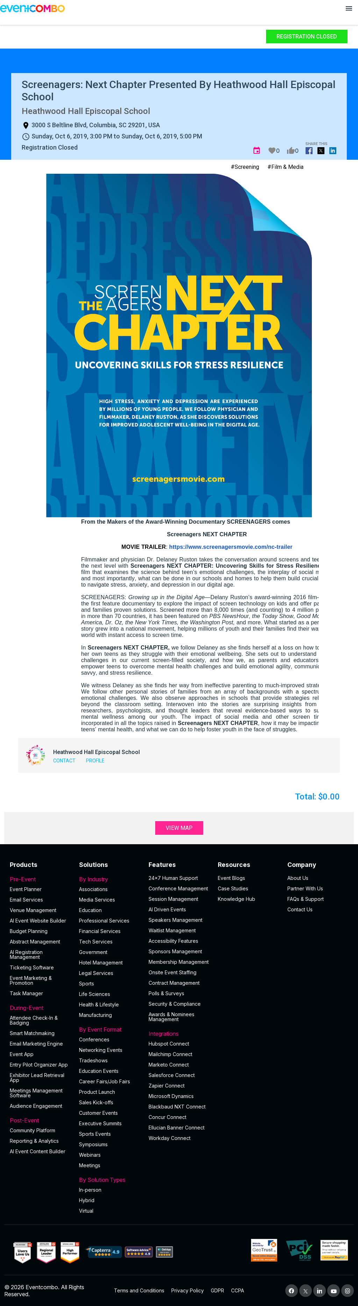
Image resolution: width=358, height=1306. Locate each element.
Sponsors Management (175, 951)
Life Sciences (94, 994)
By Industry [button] (109, 879)
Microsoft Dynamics (171, 1096)
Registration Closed (307, 36)
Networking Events (100, 1050)
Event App (22, 1054)
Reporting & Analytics (34, 1141)
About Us (297, 878)
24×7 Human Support (173, 878)
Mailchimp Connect (170, 1054)
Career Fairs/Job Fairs (104, 1081)
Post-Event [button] (40, 1120)
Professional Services (104, 921)
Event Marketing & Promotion (31, 980)
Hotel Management (101, 963)
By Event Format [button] (109, 1029)
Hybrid (86, 1200)
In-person (90, 1190)
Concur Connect (167, 1117)
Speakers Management (175, 920)
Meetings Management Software (36, 1093)
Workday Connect (170, 1138)
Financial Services (100, 931)
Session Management (173, 899)
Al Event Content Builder (37, 1151)
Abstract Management (35, 942)
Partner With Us (305, 888)
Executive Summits (100, 1123)
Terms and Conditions (139, 1290)
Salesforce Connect (172, 1075)
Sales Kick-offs (96, 1102)
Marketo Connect (169, 1065)
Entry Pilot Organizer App (39, 1065)
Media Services (97, 900)
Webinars (90, 1155)
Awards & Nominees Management (171, 1016)
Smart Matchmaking (32, 1033)
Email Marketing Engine (36, 1044)
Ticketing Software (32, 967)
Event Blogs (231, 878)
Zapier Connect (167, 1086)
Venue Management (33, 910)
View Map (179, 828)
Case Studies (233, 888)
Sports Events (95, 1134)
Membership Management (179, 962)
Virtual (86, 1211)
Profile (95, 760)
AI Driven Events (167, 909)
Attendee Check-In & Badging (34, 1020)
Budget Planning (29, 931)
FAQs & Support (305, 899)
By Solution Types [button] (109, 1179)
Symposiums (93, 1144)
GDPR (217, 1290)
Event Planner (26, 889)
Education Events (99, 1071)
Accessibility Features (173, 941)
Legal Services (96, 973)
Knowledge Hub (236, 899)
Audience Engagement (36, 1106)
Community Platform (32, 1130)
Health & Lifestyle (99, 1004)
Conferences (94, 1039)
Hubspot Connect (169, 1044)
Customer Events (98, 1113)
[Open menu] (349, 8)
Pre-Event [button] (40, 879)
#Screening (245, 167)
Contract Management (174, 983)
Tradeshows (93, 1060)
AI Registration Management (26, 954)
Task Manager (26, 993)
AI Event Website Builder (38, 921)
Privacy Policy (187, 1290)
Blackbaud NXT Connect (177, 1107)
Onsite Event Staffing (172, 972)
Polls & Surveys (166, 993)
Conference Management (178, 888)
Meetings (89, 1165)
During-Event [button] (40, 1007)
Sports (86, 983)
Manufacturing (95, 1015)
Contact (64, 760)
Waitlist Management (172, 930)
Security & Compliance (175, 1004)
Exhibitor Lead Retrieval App (37, 1077)
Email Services (26, 900)
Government (93, 952)
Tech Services (96, 942)
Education (90, 910)
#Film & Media (285, 167)
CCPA (237, 1290)
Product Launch (97, 1092)
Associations (93, 889)
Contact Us (300, 909)
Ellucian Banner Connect (177, 1128)
